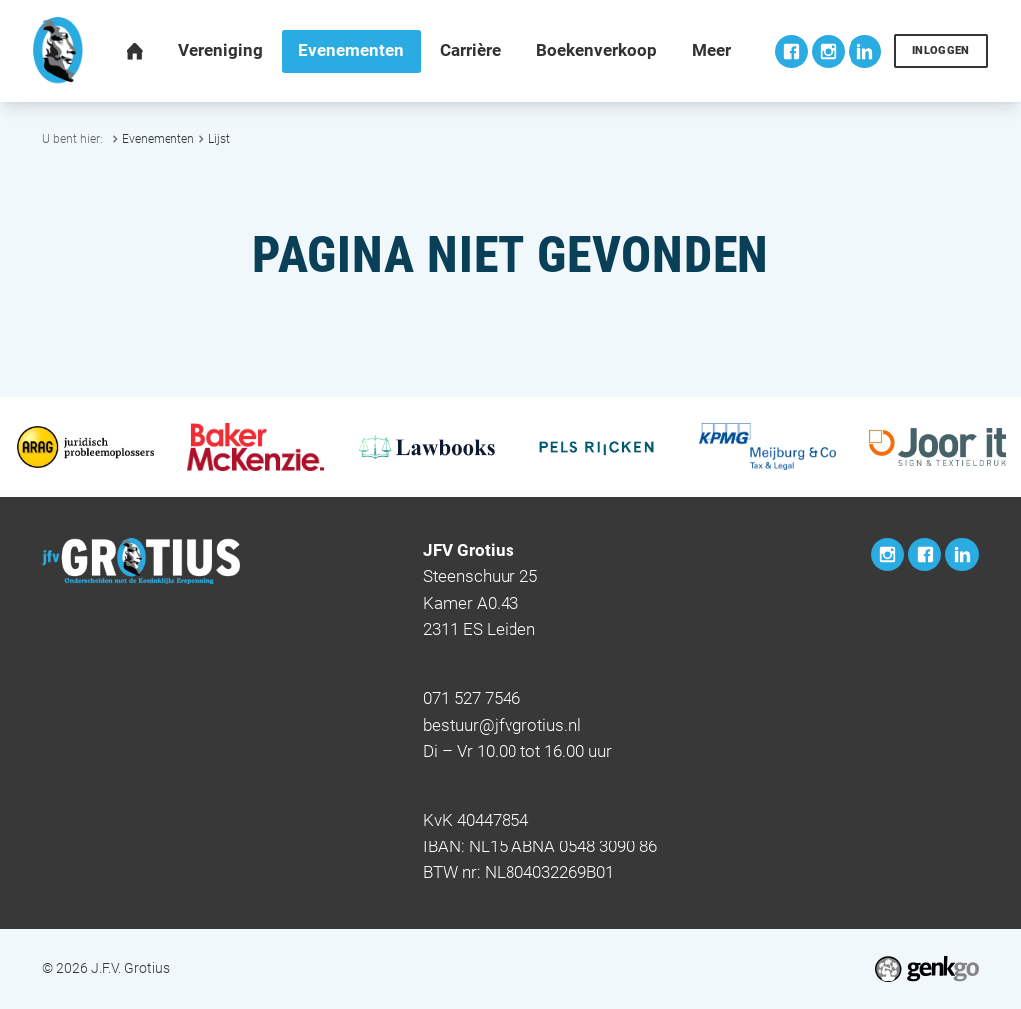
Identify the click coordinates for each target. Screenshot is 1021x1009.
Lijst (219, 138)
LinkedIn (865, 51)
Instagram (828, 51)
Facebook (791, 51)
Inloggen (941, 50)
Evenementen (158, 138)
